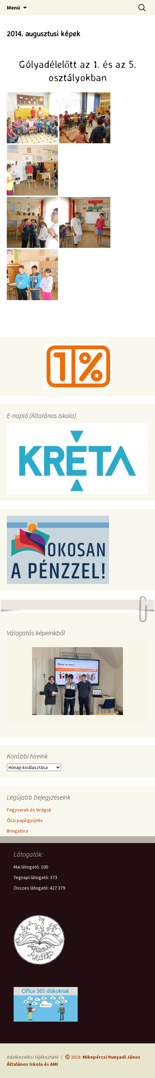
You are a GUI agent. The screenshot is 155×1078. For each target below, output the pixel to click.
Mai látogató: (27, 867)
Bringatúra (17, 831)
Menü (13, 7)
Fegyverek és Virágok (29, 810)
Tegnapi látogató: (32, 877)
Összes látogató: (32, 888)
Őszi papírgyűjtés (25, 820)
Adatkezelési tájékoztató (33, 1057)
